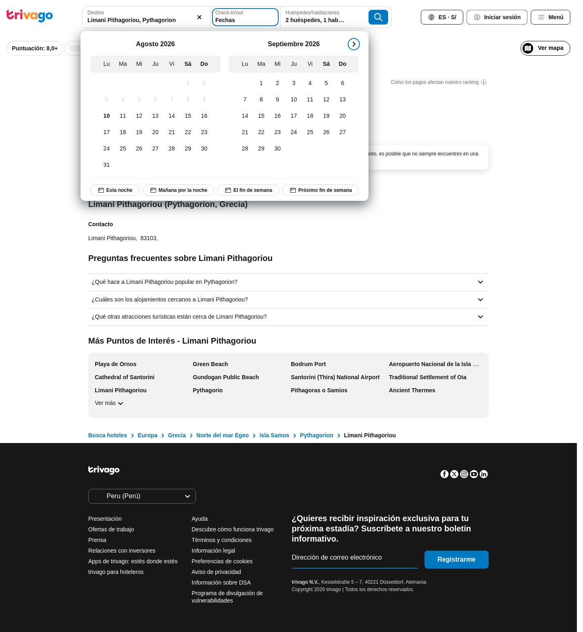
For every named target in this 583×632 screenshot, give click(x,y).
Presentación (105, 518)
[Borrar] (195, 17)
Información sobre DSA (221, 582)
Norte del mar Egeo (223, 435)
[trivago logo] (30, 17)
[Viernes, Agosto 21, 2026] (171, 132)
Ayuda (200, 518)
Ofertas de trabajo (111, 529)
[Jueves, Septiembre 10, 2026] (294, 99)
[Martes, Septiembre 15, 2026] (261, 116)
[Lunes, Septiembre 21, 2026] (245, 132)
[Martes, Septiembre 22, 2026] (261, 132)
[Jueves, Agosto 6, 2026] (155, 99)
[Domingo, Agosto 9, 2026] (204, 99)
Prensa (97, 540)
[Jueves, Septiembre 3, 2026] (294, 83)
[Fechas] (246, 17)
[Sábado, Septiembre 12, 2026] (326, 99)
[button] (143, 17)
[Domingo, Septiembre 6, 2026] (343, 83)
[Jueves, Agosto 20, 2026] (155, 132)
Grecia (177, 435)
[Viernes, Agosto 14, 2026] (171, 116)
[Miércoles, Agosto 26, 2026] (139, 149)
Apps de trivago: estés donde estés (133, 561)
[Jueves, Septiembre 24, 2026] (294, 132)
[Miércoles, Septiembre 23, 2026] (278, 132)
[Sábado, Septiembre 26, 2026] (326, 132)
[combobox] (144, 17)
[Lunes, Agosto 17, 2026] (106, 132)
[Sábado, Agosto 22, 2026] (188, 132)
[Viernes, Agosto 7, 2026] (171, 99)
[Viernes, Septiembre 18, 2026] (310, 116)
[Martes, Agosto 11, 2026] (123, 116)
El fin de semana (249, 190)
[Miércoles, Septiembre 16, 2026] (278, 116)
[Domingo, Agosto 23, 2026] (204, 132)
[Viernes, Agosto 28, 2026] (171, 149)
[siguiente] (354, 44)
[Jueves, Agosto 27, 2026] (155, 149)
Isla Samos (274, 435)
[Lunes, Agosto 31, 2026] (106, 165)
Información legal (213, 550)
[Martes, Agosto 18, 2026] (123, 132)
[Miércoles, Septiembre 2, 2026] (278, 83)
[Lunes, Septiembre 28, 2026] (245, 149)
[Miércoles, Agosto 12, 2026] (139, 116)
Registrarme (457, 559)
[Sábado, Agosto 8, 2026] (188, 99)
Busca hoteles (107, 435)
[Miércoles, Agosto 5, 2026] (139, 99)
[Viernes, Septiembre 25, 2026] (310, 132)
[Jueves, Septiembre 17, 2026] (294, 116)
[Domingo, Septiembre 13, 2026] (343, 99)
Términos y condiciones (222, 540)
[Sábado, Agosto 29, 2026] (188, 149)
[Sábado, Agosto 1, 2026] (188, 83)
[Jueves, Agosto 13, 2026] (155, 116)
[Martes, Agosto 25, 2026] (123, 149)
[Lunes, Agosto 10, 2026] (106, 116)
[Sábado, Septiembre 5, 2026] (326, 83)
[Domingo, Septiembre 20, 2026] (343, 116)
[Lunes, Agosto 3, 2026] (106, 99)
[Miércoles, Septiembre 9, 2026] (278, 99)
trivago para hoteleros (115, 572)
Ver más (110, 403)
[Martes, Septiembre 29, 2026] (261, 149)
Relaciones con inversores (121, 550)
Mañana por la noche (178, 190)
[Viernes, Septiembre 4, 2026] (310, 83)
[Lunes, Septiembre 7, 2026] (245, 99)
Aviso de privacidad (216, 572)
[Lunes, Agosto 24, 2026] (106, 149)
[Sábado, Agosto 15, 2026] (188, 116)
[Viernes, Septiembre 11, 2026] (310, 99)
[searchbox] (143, 20)
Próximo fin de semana (320, 190)
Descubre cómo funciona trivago (233, 529)
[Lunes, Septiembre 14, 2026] (245, 116)
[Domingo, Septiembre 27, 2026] (343, 132)
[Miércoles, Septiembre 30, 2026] (278, 149)
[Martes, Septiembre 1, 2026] (261, 83)
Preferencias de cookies (223, 561)
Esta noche (114, 190)
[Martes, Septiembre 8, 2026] (261, 99)
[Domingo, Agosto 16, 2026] (204, 116)
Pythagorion (316, 435)
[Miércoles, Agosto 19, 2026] (139, 132)
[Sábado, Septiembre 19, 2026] (326, 116)
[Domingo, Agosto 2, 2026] (204, 83)
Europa (147, 435)
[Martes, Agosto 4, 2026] (123, 99)
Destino (95, 13)
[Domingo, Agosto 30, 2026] (204, 149)
